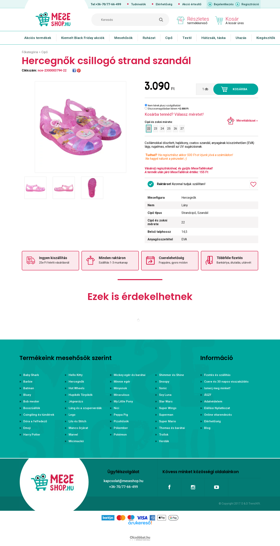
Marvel (73, 434)
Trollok (163, 434)
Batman (28, 388)
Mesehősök (123, 38)
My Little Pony (123, 401)
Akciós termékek (37, 38)
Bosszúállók (31, 408)
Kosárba (240, 89)
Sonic (163, 388)
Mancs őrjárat (78, 428)
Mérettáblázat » (247, 120)
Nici (116, 408)
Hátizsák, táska (213, 38)
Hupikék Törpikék (81, 395)
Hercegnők (76, 381)
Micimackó (76, 441)
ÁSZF (207, 395)
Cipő (168, 38)
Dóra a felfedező (35, 421)
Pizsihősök (121, 421)
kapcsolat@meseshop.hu (123, 481)
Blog (207, 428)
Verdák (164, 441)
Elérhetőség (164, 4)
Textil (187, 38)
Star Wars (165, 401)
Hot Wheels (76, 388)
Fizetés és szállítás (217, 375)
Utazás (241, 38)
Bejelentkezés (224, 4)
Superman (166, 414)
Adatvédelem (213, 401)
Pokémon (120, 434)
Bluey (27, 395)
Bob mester (31, 401)
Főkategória (30, 52)
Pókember (121, 428)
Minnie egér (122, 381)
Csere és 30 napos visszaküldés (226, 381)
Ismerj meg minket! (217, 388)
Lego (72, 414)
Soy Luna (165, 395)
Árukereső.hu (140, 529)
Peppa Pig (121, 414)
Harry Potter (31, 434)
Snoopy (164, 381)
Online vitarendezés (218, 414)
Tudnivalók (138, 4)
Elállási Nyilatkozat (217, 408)
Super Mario (167, 421)
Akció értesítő (191, 4)
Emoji (27, 428)
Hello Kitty (75, 375)
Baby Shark (31, 375)
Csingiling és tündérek (38, 414)
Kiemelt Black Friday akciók (83, 38)
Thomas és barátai (172, 428)
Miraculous (121, 395)
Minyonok (120, 388)
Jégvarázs (76, 401)
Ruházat (149, 38)
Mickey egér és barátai (129, 375)
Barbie (27, 381)
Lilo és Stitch (77, 421)
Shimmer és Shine (171, 375)
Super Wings (167, 408)
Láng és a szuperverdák (85, 408)
